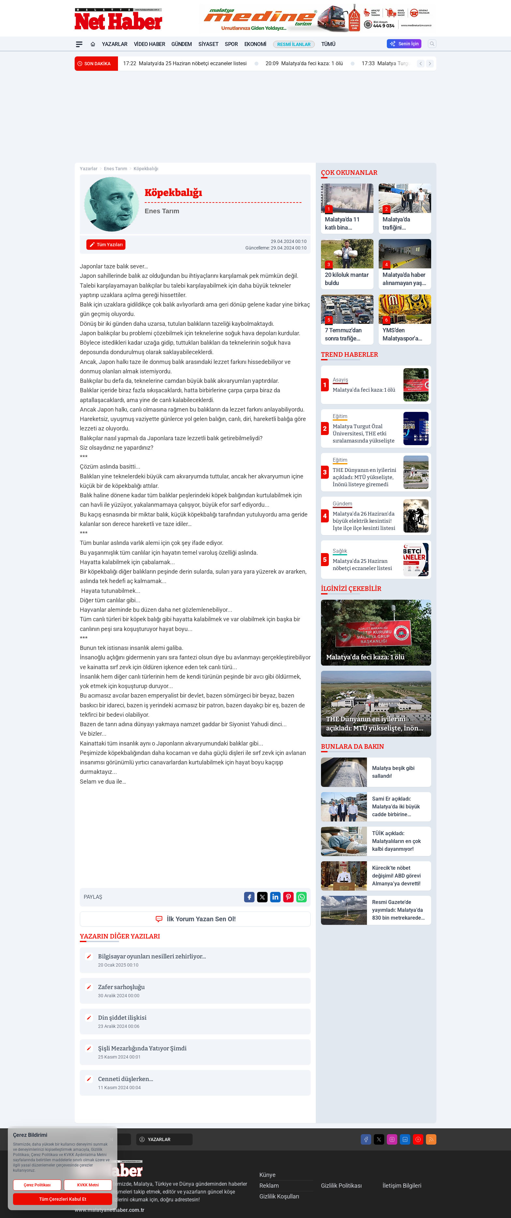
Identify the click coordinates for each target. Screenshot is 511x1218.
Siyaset (208, 44)
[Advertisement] (44, 149)
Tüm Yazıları (106, 244)
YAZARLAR (154, 1139)
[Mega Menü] (79, 44)
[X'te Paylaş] (262, 897)
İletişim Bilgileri (402, 1185)
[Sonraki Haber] (430, 64)
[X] (379, 1139)
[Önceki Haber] (421, 64)
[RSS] (431, 1139)
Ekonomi (255, 44)
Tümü (328, 44)
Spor (231, 44)
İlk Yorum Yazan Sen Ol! (195, 919)
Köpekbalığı (146, 168)
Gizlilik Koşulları (279, 1196)
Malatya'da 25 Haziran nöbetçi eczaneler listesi (190, 64)
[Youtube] (418, 1139)
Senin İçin (404, 43)
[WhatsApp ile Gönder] (301, 897)
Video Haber (149, 44)
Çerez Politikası (37, 1185)
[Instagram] (392, 1139)
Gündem (181, 44)
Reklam (269, 1185)
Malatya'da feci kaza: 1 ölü (310, 64)
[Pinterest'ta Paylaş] (288, 897)
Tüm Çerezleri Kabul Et (62, 1199)
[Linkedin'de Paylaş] (275, 897)
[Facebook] (366, 1139)
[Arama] (432, 43)
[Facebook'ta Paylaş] (249, 897)
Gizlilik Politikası (341, 1185)
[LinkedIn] (405, 1139)
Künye (267, 1174)
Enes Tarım (115, 168)
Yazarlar (114, 44)
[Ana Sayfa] (92, 44)
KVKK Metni (88, 1185)
